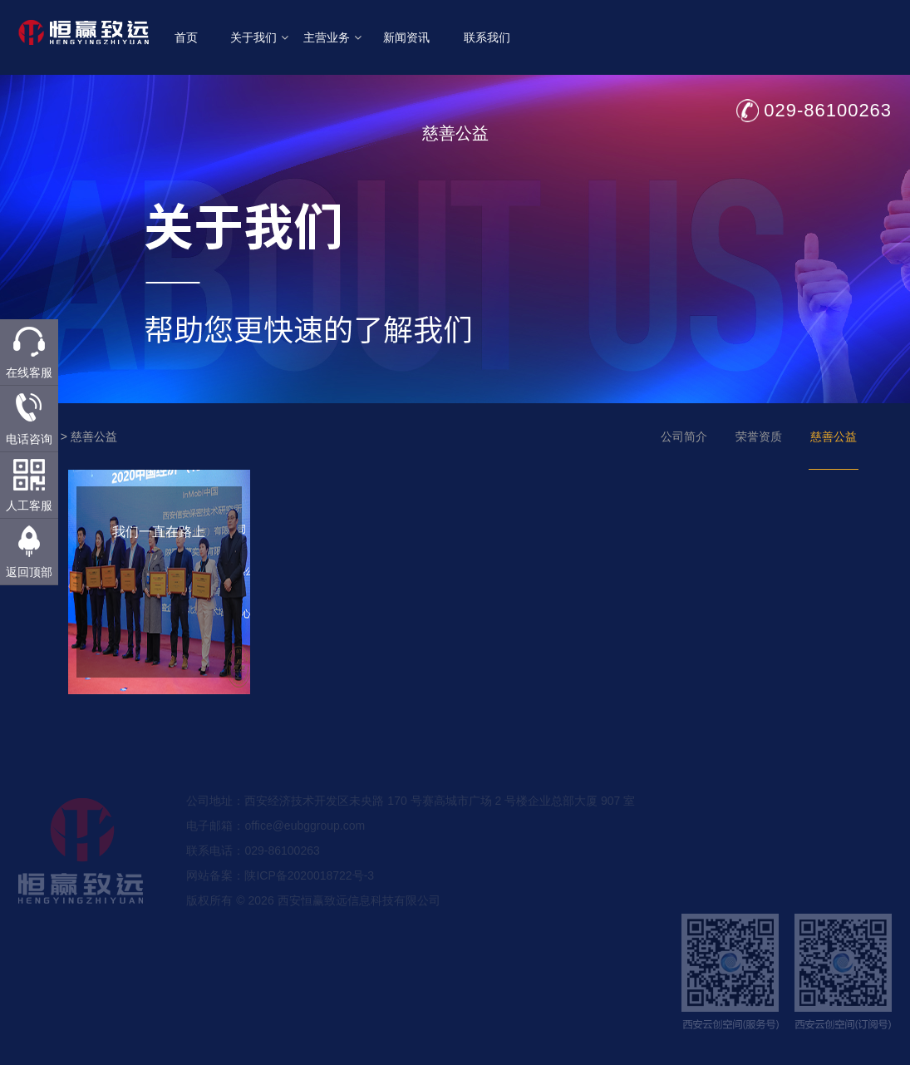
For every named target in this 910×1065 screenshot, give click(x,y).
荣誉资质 (758, 436)
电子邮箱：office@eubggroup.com (275, 847)
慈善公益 (94, 436)
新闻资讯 (406, 37)
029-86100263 (828, 110)
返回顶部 (29, 572)
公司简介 (684, 436)
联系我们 (487, 37)
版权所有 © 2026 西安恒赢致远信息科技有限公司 (313, 922)
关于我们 (259, 37)
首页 (186, 37)
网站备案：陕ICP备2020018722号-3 (280, 897)
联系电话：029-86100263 (252, 872)
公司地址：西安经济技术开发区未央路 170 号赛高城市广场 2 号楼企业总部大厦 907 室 (410, 822)
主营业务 (332, 37)
